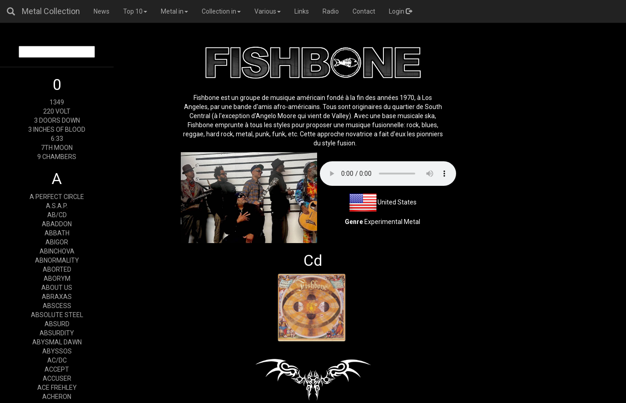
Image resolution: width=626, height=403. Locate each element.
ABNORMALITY (57, 260)
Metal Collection (51, 11)
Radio (331, 11)
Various (267, 11)
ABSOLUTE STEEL (57, 314)
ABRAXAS (57, 296)
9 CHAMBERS (56, 156)
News (101, 11)
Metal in (174, 11)
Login (400, 11)
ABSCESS (57, 305)
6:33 (57, 138)
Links (301, 11)
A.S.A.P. (57, 205)
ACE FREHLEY (57, 387)
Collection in (221, 11)
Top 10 (135, 11)
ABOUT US (56, 287)
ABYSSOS (57, 351)
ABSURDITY (57, 333)
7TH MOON (57, 147)
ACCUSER (57, 378)
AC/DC (57, 360)
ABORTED (57, 269)
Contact (364, 11)
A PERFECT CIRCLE (57, 196)
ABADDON (57, 224)
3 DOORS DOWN (57, 120)
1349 (57, 102)
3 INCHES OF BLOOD (56, 129)
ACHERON (56, 396)
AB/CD (57, 215)
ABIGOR (56, 242)
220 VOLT (56, 111)
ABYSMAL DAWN (57, 342)
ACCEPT (57, 369)
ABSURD (57, 324)
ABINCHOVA (57, 251)
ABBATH (57, 233)
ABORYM (57, 278)
